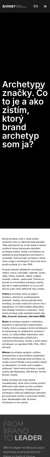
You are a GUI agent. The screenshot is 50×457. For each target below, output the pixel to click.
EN (35, 6)
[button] (45, 6)
